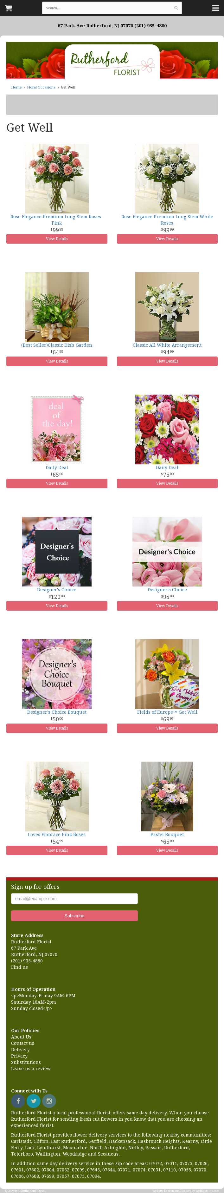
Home (16, 87)
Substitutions (26, 1062)
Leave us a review (31, 1068)
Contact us (22, 1043)
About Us (21, 1036)
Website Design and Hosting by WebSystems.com (185, 1190)
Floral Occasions (41, 87)
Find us (19, 967)
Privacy (19, 1056)
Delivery (20, 1049)
